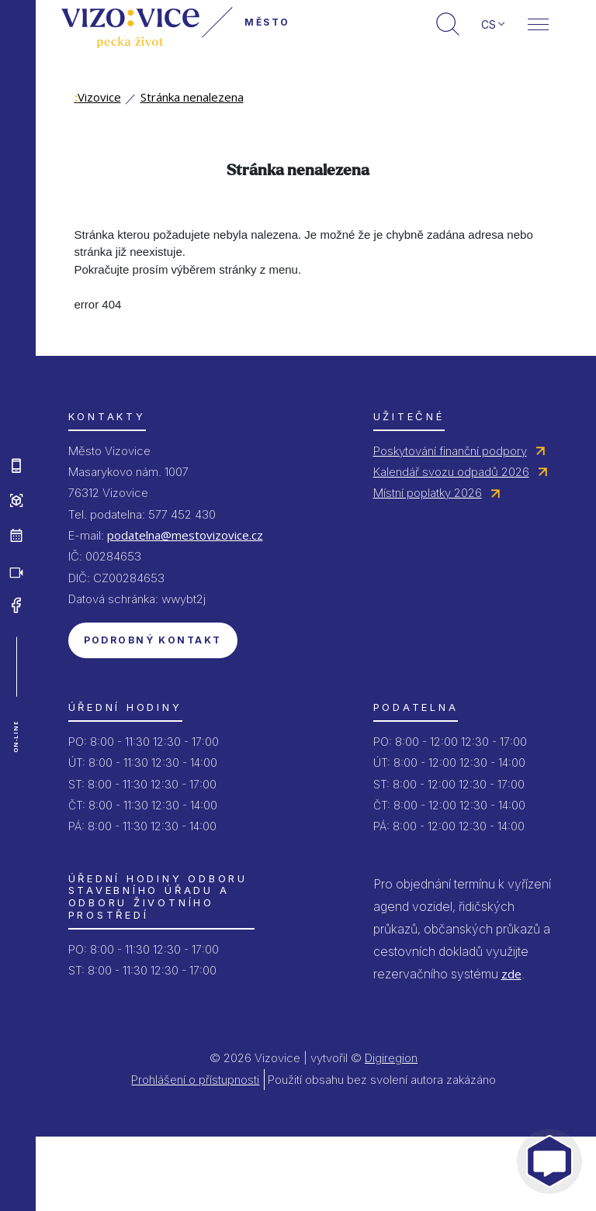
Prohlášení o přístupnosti (195, 1079)
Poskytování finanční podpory (450, 450)
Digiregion (391, 1058)
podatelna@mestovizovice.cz (185, 535)
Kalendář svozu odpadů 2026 (451, 471)
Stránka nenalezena (192, 97)
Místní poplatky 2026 (427, 492)
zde (511, 974)
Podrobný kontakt (153, 640)
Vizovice (97, 97)
